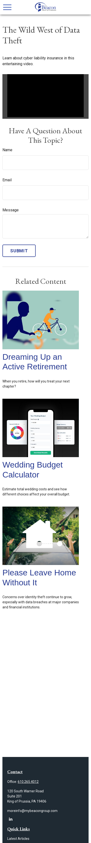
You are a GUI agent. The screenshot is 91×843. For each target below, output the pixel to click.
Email (7, 180)
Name (7, 150)
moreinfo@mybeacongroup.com (32, 811)
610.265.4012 (28, 782)
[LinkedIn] (10, 819)
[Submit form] (19, 251)
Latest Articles (18, 839)
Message (10, 210)
